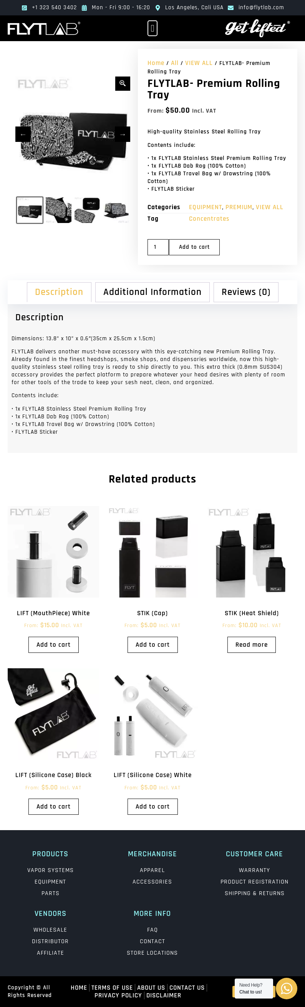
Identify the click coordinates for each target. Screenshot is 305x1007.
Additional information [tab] (152, 292)
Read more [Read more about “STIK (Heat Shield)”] (251, 645)
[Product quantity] (158, 247)
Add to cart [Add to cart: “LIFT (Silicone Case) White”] (153, 806)
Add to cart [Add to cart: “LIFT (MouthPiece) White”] (53, 645)
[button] (152, 28)
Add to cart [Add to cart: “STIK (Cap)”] (153, 645)
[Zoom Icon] (123, 84)
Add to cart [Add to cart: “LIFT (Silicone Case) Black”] (53, 806)
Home (156, 63)
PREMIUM (238, 207)
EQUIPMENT (205, 207)
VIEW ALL (199, 63)
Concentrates (209, 219)
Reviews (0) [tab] (246, 292)
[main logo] (44, 28)
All (175, 63)
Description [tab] (59, 292)
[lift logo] (261, 28)
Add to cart (194, 247)
